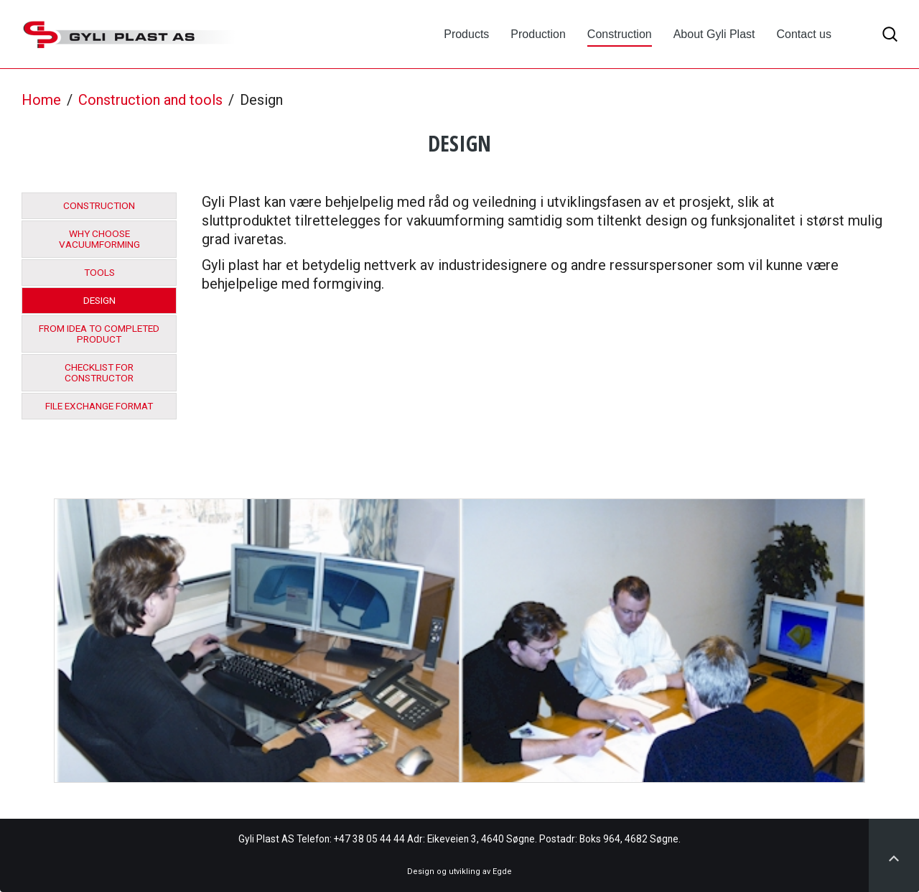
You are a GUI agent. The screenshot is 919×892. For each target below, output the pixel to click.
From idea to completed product (99, 334)
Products (466, 34)
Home (41, 99)
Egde (502, 871)
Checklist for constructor (99, 373)
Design (99, 300)
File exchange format (99, 406)
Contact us (804, 34)
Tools (99, 272)
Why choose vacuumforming (99, 239)
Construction (619, 34)
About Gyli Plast (714, 34)
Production (538, 34)
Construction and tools (150, 99)
